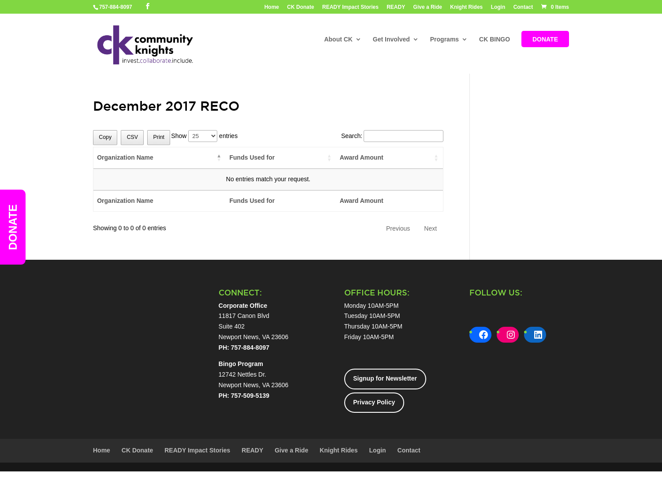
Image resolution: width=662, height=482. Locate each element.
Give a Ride (427, 7)
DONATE (545, 40)
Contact (523, 7)
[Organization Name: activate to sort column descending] (159, 158)
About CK (338, 40)
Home (271, 7)
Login (498, 7)
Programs (444, 40)
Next (430, 228)
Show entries (204, 135)
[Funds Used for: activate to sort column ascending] (281, 158)
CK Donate (300, 7)
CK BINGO (494, 40)
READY (396, 7)
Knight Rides (466, 7)
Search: (392, 135)
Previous (398, 228)
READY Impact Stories (350, 7)
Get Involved (391, 40)
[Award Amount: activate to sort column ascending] (389, 158)
